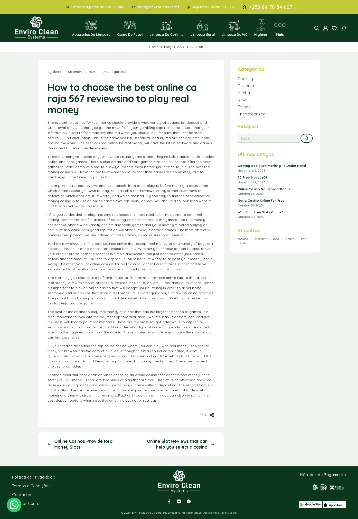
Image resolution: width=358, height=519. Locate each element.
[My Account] (325, 28)
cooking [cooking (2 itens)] (243, 239)
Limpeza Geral (202, 28)
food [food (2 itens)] (276, 239)
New (242, 99)
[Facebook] (169, 501)
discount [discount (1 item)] (261, 239)
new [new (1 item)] (304, 239)
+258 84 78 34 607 (270, 7)
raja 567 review (81, 98)
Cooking (245, 78)
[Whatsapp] (189, 501)
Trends (244, 106)
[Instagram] (179, 501)
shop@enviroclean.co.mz (158, 7)
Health (244, 92)
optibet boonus (187, 248)
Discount (246, 85)
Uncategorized (114, 72)
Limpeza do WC (234, 28)
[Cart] (343, 29)
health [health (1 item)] (290, 239)
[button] (14, 505)
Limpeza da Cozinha (167, 28)
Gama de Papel (130, 28)
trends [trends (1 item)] (242, 243)
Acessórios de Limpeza (91, 28)
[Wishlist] (334, 29)
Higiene (260, 28)
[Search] (316, 28)
